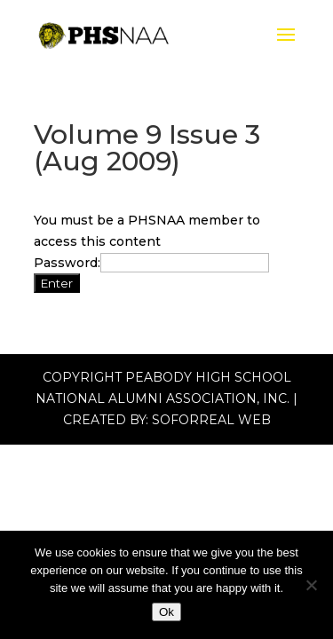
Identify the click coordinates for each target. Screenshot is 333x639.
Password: (151, 263)
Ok (166, 612)
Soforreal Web (211, 420)
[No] (311, 585)
